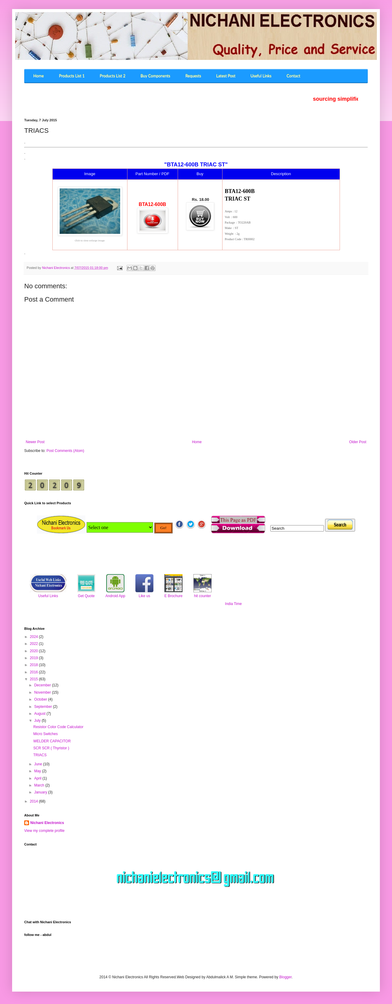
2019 (34, 658)
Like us (144, 596)
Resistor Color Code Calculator (58, 727)
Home (197, 442)
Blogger (285, 977)
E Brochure (173, 596)
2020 (34, 651)
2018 (34, 665)
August (40, 713)
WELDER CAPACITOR (52, 741)
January (41, 792)
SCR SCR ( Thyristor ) (51, 748)
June (38, 764)
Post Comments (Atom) (65, 451)
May (38, 771)
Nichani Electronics (47, 823)
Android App (115, 596)
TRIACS (40, 755)
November (43, 692)
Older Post (357, 442)
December (43, 685)
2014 (34, 801)
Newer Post (35, 442)
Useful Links (48, 596)
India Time (233, 604)
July (38, 720)
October (41, 699)
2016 (34, 672)
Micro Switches (45, 734)
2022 (34, 644)
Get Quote (86, 596)
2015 (34, 679)
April (38, 778)
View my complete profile (44, 831)
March (39, 785)
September (43, 707)
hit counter (202, 596)
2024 (34, 637)
